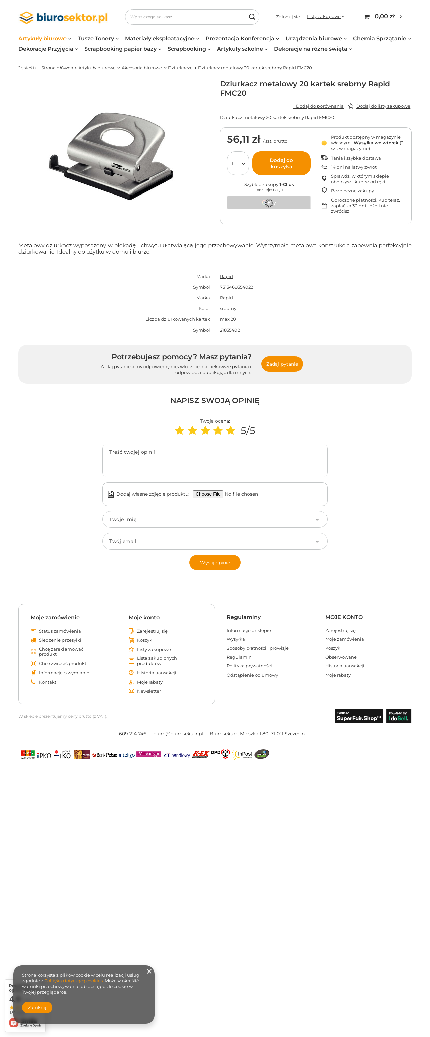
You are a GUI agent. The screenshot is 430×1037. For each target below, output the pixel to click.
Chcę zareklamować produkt (61, 652)
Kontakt (47, 682)
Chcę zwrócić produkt (62, 663)
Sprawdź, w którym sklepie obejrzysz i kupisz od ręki (360, 178)
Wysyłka (236, 639)
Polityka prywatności (249, 665)
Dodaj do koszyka (281, 163)
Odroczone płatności (353, 200)
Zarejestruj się (152, 631)
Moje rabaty (150, 682)
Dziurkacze (180, 67)
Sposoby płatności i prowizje (258, 648)
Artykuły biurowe (42, 38)
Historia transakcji (156, 672)
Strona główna (57, 67)
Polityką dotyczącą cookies (73, 980)
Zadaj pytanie (282, 364)
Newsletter (149, 691)
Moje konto (144, 617)
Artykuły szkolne (240, 49)
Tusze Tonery (96, 38)
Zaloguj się (288, 16)
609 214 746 (132, 734)
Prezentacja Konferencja (240, 38)
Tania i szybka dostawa (356, 158)
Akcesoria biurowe (142, 67)
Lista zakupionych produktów (157, 661)
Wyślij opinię (215, 563)
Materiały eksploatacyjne (160, 38)
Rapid (226, 276)
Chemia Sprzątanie (379, 38)
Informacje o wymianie (64, 672)
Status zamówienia (60, 631)
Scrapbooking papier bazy (120, 49)
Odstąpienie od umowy (252, 675)
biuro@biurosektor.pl (178, 734)
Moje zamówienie (55, 617)
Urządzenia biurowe (314, 38)
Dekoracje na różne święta (310, 49)
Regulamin (239, 657)
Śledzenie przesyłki (60, 640)
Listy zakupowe (324, 16)
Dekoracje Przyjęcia (45, 49)
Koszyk (144, 640)
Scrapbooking (187, 49)
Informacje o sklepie (249, 630)
